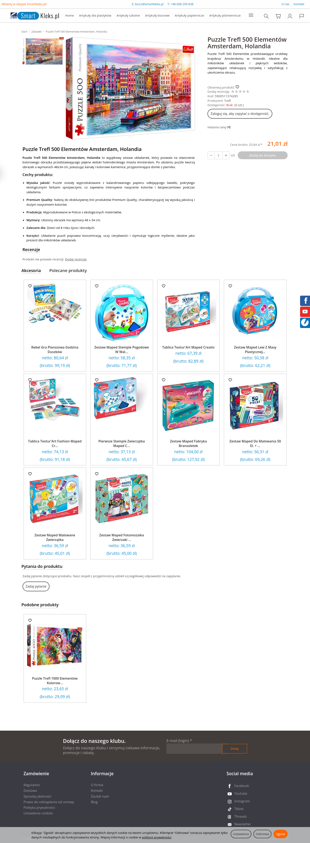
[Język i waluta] (302, 16)
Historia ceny (218, 127)
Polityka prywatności (39, 807)
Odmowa (262, 834)
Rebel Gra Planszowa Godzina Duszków (54, 349)
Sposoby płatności (38, 796)
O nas (285, 4)
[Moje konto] (290, 16)
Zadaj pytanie (36, 586)
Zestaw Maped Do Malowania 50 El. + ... (255, 443)
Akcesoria (31, 270)
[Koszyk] (278, 16)
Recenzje (31, 249)
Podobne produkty (40, 604)
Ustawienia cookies (38, 813)
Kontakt (299, 4)
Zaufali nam (100, 796)
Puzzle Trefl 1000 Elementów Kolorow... (55, 680)
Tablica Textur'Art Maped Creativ (188, 347)
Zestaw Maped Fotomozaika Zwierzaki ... (121, 537)
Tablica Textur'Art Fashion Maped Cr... (55, 443)
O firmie (97, 785)
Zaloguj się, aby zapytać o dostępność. (240, 113)
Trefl (227, 100)
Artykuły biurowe (157, 16)
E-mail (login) (177, 740)
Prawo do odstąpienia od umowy (49, 802)
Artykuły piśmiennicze (225, 16)
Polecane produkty (68, 270)
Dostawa (30, 790)
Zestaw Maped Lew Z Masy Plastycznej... (255, 349)
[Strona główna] (30, 15)
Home (69, 16)
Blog (94, 802)
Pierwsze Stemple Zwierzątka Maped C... (121, 443)
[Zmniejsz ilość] (225, 155)
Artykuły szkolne (128, 16)
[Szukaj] (267, 16)
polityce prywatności (156, 837)
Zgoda (280, 834)
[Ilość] (218, 155)
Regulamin (32, 785)
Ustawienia (241, 834)
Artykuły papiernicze (189, 16)
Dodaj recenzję (76, 259)
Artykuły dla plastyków (95, 16)
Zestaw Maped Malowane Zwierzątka (55, 537)
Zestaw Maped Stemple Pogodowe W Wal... (121, 349)
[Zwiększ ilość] (211, 155)
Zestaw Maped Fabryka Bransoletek (188, 443)
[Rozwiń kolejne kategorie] (251, 16)
